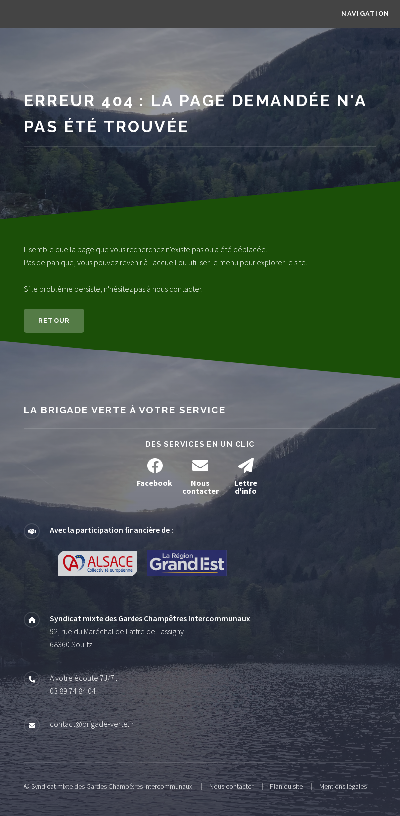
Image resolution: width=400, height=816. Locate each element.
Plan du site (286, 786)
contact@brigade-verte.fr (91, 724)
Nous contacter (231, 786)
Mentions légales (343, 786)
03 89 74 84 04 (73, 691)
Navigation (365, 13)
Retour (54, 320)
